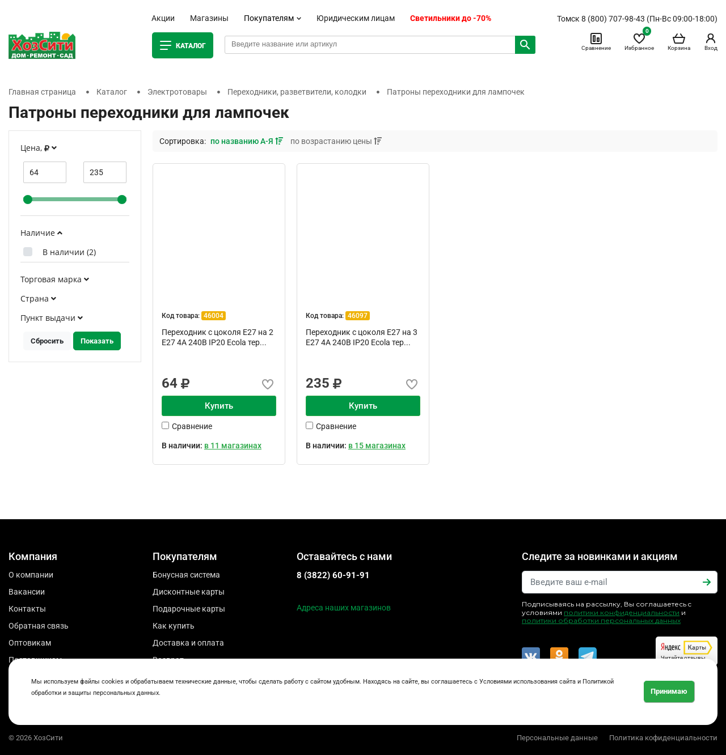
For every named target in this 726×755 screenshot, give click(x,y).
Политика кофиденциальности (663, 737)
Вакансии (27, 591)
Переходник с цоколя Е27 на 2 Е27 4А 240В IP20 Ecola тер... (217, 337)
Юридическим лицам (355, 18)
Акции (163, 18)
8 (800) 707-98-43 (613, 18)
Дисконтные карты (189, 591)
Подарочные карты (189, 608)
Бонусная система (186, 574)
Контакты (27, 608)
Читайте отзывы (686, 651)
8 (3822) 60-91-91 (333, 575)
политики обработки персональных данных (601, 620)
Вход (710, 41)
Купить (219, 406)
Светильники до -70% (450, 18)
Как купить (174, 625)
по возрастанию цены (336, 141)
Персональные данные (557, 737)
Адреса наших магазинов (344, 607)
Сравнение (596, 41)
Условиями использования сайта (527, 681)
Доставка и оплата (188, 642)
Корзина (679, 41)
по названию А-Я (247, 141)
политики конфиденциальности (621, 612)
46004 (213, 316)
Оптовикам (30, 642)
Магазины (209, 18)
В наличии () (69, 252)
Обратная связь (39, 625)
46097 (358, 316)
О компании (31, 574)
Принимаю (669, 691)
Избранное (639, 41)
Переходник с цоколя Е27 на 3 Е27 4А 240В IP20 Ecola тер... (361, 337)
